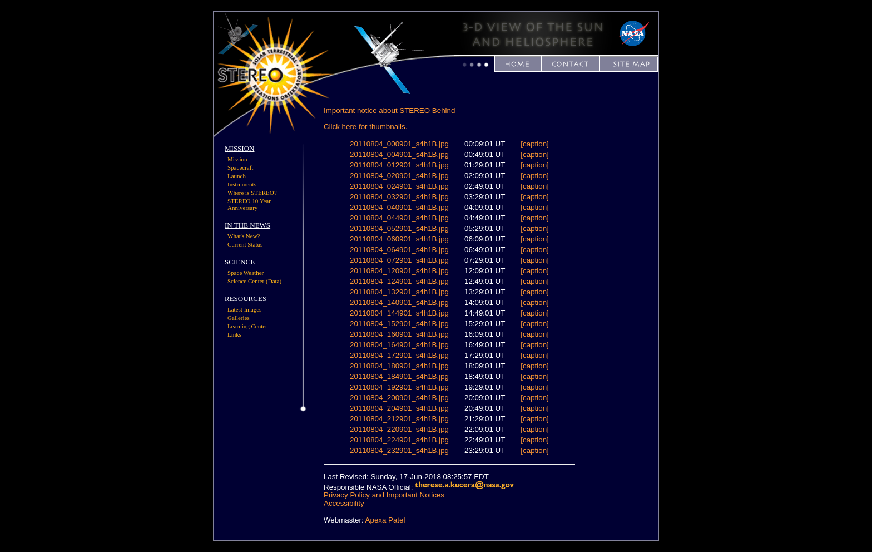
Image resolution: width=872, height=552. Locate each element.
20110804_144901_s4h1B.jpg (399, 313)
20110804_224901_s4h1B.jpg (399, 440)
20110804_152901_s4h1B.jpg (399, 323)
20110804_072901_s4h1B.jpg (399, 260)
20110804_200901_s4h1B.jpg (399, 397)
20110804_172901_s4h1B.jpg (399, 355)
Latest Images (244, 309)
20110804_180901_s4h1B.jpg (399, 366)
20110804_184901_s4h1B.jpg (399, 376)
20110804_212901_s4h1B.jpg (399, 419)
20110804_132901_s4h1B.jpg (399, 292)
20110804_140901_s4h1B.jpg (399, 302)
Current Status (244, 244)
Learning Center (247, 326)
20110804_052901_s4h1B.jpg (399, 228)
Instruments (241, 184)
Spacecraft (240, 167)
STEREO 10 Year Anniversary (249, 204)
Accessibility (344, 503)
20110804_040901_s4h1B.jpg (399, 207)
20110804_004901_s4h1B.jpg (399, 154)
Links (234, 334)
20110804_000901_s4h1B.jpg (399, 144)
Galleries (238, 317)
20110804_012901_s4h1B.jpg (399, 165)
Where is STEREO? (252, 192)
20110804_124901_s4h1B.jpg (399, 281)
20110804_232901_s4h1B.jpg (399, 450)
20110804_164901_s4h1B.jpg (399, 345)
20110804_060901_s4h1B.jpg (399, 239)
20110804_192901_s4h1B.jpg (399, 387)
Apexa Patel (385, 520)
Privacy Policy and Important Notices (384, 495)
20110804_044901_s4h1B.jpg (399, 218)
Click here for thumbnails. (365, 126)
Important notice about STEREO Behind (389, 110)
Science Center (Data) (254, 281)
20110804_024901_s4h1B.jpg (399, 186)
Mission (237, 159)
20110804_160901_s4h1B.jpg (399, 334)
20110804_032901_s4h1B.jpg (399, 197)
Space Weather (245, 272)
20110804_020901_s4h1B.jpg (399, 175)
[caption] (534, 144)
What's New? (243, 236)
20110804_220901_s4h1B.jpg (399, 429)
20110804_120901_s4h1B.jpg (399, 271)
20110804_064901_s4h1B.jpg (399, 249)
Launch (236, 175)
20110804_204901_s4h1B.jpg (399, 408)
